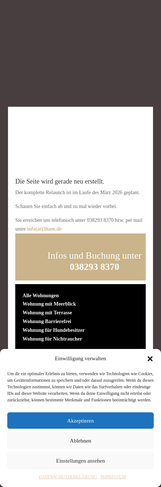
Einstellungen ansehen (80, 461)
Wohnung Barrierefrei (47, 321)
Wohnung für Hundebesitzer (54, 330)
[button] (150, 358)
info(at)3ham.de (44, 229)
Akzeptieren (80, 421)
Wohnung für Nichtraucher (52, 339)
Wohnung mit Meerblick (49, 304)
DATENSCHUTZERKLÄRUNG (68, 476)
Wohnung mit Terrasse (47, 312)
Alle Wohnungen (41, 295)
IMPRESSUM (113, 476)
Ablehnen (80, 441)
